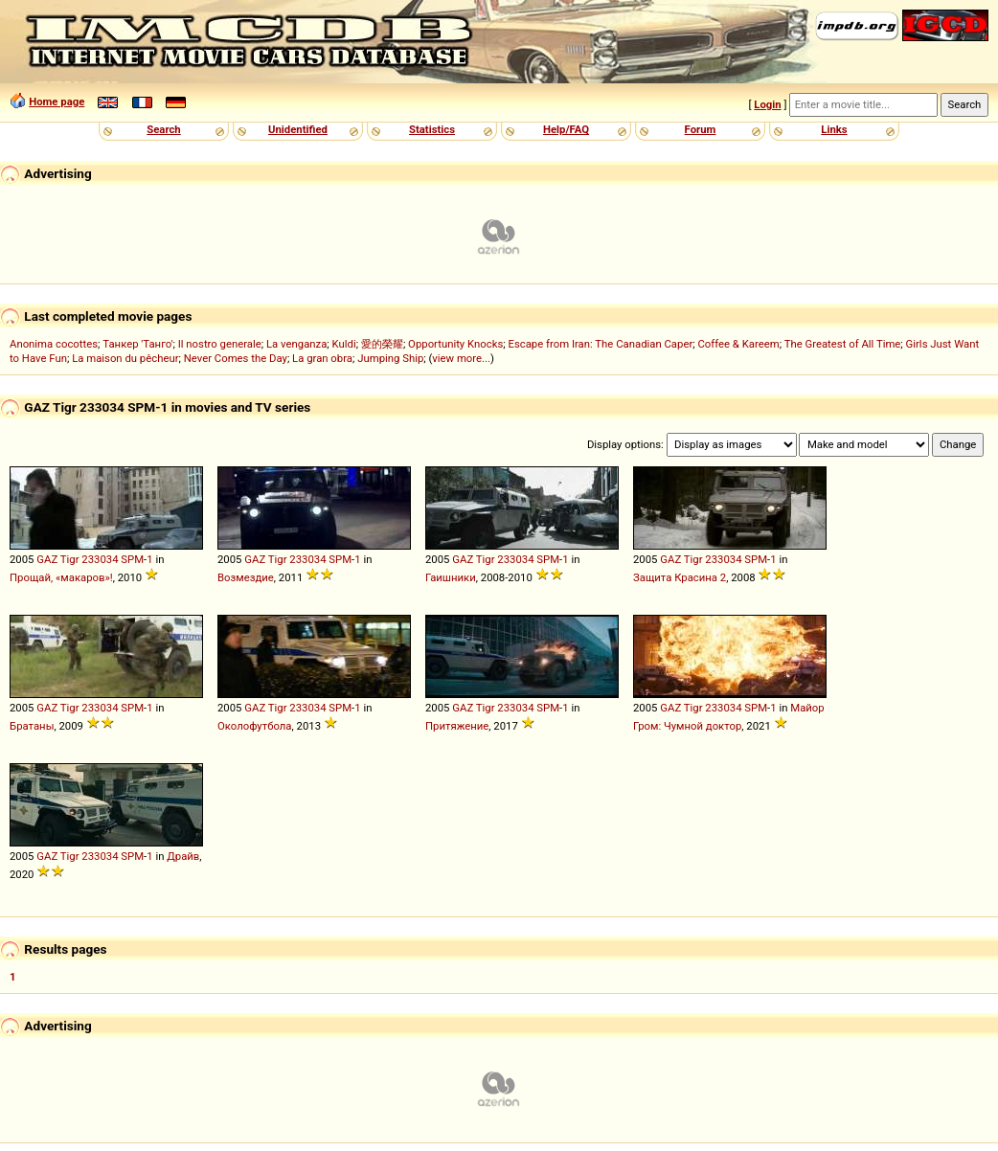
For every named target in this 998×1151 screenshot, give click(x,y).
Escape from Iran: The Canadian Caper (600, 343)
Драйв (183, 856)
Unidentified (298, 129)
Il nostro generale (219, 343)
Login (767, 104)
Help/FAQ (566, 129)
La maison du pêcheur (125, 358)
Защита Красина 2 (679, 577)
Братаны (32, 726)
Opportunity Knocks (455, 343)
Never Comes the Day (235, 358)
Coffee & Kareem (738, 343)
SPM (132, 559)
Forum (700, 129)
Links (834, 129)
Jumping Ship (390, 358)
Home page (56, 101)
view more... (461, 358)
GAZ (46, 559)
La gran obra (322, 358)
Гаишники (450, 577)
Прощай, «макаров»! (61, 577)
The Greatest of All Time (842, 343)
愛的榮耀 (382, 343)
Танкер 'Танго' (137, 343)
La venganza (296, 343)
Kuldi (344, 343)
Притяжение (456, 726)
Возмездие (245, 577)
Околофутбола (254, 726)
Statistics (432, 129)
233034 (99, 559)
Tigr (69, 559)
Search (163, 129)
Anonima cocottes (54, 343)
